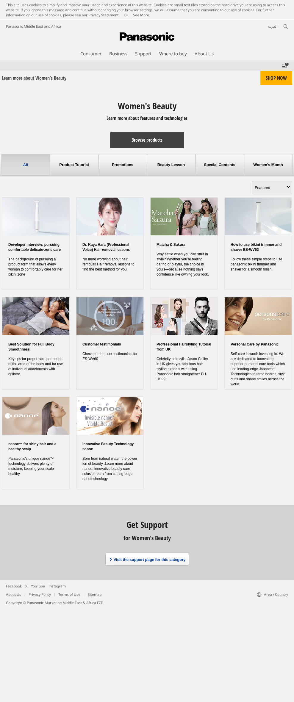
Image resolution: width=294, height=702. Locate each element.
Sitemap (94, 594)
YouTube (38, 586)
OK (126, 15)
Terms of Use (69, 594)
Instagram (57, 586)
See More (141, 15)
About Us (13, 594)
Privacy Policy (40, 594)
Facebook (14, 586)
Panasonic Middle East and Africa (33, 26)
